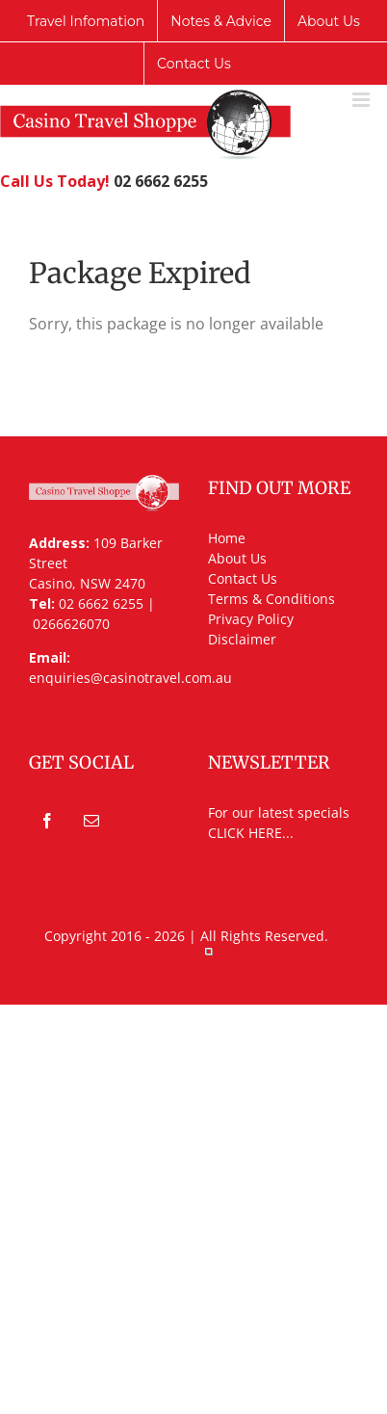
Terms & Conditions (271, 598)
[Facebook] (47, 820)
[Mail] (91, 820)
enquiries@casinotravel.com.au (130, 677)
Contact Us (242, 578)
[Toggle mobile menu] (362, 100)
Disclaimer (242, 639)
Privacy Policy (251, 619)
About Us (237, 558)
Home (226, 538)
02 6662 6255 (161, 181)
